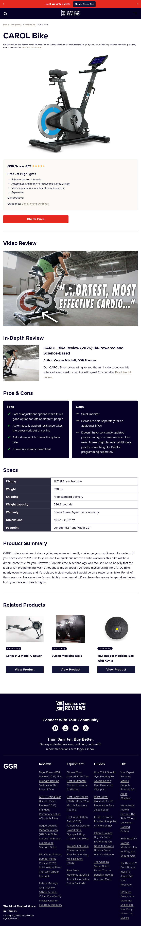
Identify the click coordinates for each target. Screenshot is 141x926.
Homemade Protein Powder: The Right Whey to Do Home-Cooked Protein (128, 818)
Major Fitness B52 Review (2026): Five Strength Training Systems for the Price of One (50, 780)
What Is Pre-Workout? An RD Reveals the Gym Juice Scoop (104, 803)
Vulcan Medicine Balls (67, 656)
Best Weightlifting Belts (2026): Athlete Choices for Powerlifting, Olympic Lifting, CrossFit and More (78, 827)
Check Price (36, 219)
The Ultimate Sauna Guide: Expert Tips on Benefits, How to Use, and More (103, 870)
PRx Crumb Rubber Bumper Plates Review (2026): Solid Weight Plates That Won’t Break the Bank (50, 865)
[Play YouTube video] (70, 288)
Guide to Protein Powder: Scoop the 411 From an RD (105, 821)
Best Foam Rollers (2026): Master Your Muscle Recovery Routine (78, 803)
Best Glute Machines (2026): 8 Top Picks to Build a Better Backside (78, 877)
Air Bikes (43, 203)
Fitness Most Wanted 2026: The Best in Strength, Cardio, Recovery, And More (78, 780)
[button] (3, 4)
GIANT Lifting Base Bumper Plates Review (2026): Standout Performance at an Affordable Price (50, 807)
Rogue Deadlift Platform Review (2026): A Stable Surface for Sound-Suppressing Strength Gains (50, 836)
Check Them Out (84, 4)
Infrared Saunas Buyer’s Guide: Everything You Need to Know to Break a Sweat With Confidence (104, 843)
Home (6, 24)
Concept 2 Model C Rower (24, 656)
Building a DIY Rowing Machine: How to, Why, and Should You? (128, 847)
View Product (25, 669)
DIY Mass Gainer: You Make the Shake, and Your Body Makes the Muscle (127, 905)
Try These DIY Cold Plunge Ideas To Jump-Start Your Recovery (128, 873)
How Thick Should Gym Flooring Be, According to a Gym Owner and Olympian (104, 780)
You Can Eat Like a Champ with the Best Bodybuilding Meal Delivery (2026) (78, 854)
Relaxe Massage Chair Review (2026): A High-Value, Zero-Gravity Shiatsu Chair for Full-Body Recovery (50, 894)
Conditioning (29, 24)
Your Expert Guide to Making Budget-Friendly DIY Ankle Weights (127, 785)
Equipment (16, 24)
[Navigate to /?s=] (5, 14)
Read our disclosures (32, 47)
